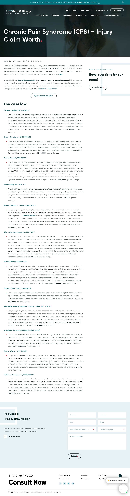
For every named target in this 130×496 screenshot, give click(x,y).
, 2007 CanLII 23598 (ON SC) (17, 288)
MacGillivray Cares (111, 15)
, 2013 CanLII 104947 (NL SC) (19, 205)
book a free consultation (48, 89)
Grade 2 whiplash (29, 216)
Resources (95, 15)
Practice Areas (42, 15)
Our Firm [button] (55, 15)
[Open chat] (108, 484)
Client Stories (81, 15)
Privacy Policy (57, 492)
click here (80, 2)
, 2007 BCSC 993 (27, 306)
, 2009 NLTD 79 (19, 232)
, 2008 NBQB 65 (15, 262)
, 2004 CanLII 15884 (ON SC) (22, 330)
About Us (84, 475)
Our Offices (67, 15)
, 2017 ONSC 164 (15, 158)
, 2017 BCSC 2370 (17, 137)
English (67, 10)
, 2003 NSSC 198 (15, 351)
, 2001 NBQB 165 (19, 375)
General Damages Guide (17, 61)
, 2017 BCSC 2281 (15, 184)
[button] (117, 10)
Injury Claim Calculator (34, 61)
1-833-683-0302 (103, 10)
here (60, 74)
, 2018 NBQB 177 (16, 110)
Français (75, 10)
